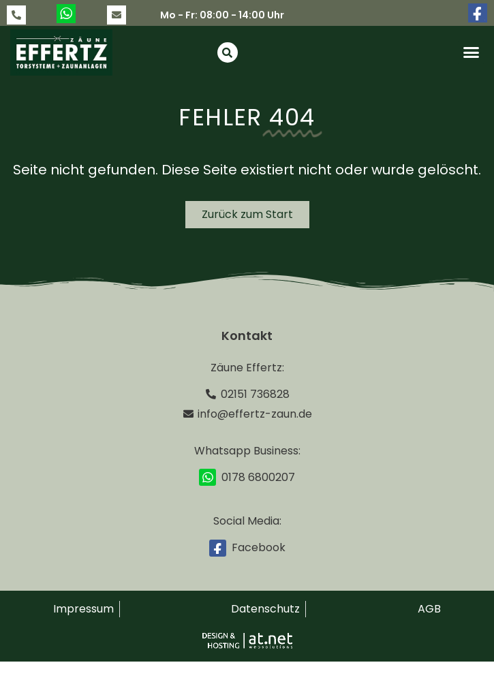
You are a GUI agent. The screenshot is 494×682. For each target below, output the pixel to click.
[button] (471, 52)
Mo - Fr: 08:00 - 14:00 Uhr (222, 15)
